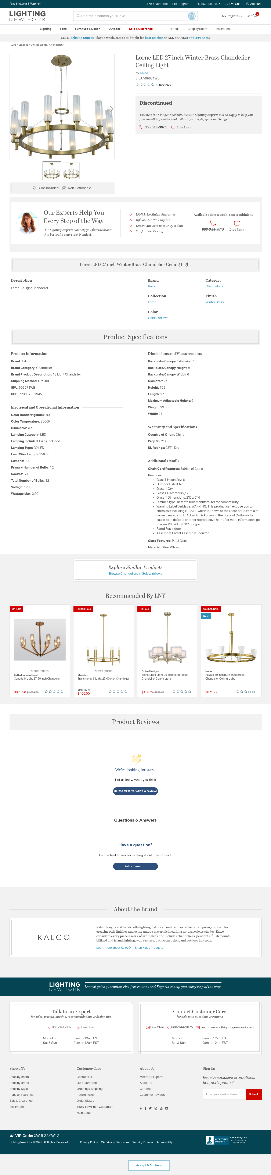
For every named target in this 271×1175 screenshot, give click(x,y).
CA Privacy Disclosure (115, 1142)
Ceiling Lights (39, 44)
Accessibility (164, 1142)
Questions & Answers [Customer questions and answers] (135, 820)
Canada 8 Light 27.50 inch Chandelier (37, 678)
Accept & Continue (149, 1165)
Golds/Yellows (158, 318)
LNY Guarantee (157, 4)
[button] (254, 4)
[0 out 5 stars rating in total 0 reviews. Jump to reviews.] (153, 85)
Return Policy (85, 1094)
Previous (12, 109)
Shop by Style (19, 1088)
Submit (253, 1094)
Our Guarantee (87, 1083)
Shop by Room (19, 1077)
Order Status (85, 1100)
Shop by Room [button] (197, 29)
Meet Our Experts (151, 1077)
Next (111, 109)
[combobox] (135, 16)
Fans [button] (63, 29)
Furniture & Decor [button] (87, 29)
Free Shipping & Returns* (25, 3)
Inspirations (17, 1106)
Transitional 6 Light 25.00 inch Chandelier (103, 678)
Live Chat (233, 4)
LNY (13, 44)
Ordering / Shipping (89, 1088)
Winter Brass (215, 302)
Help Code (84, 1112)
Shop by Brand (19, 1083)
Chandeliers (56, 44)
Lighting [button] (45, 29)
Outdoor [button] (114, 29)
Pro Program (180, 4)
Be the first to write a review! (135, 791)
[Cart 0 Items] (254, 16)
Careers (145, 1088)
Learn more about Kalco (112, 947)
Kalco (144, 73)
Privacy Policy (89, 1142)
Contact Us (84, 1077)
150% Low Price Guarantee (95, 1106)
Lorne (152, 302)
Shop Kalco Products (149, 947)
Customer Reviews (152, 1094)
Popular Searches (21, 1094)
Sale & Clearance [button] (141, 29)
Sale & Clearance (21, 1100)
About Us (146, 1083)
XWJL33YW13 (46, 1136)
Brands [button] (174, 29)
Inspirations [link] (223, 29)
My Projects (232, 16)
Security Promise (142, 1142)
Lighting (24, 44)
